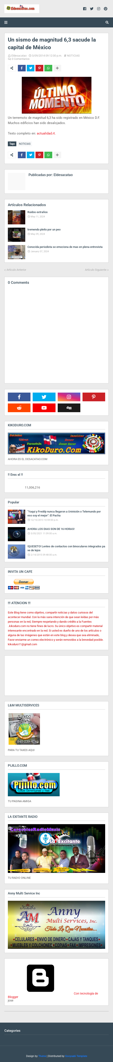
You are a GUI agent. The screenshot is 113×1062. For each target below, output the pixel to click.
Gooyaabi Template (76, 1056)
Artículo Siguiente (95, 269)
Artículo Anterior (16, 269)
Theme (42, 1056)
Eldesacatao (19, 55)
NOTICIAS (73, 55)
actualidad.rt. (46, 133)
